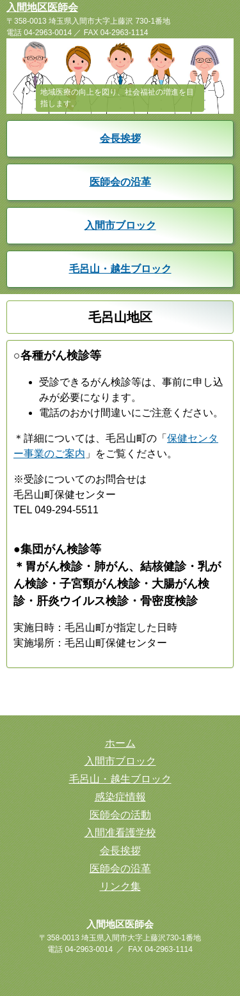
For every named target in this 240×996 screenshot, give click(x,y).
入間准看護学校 (120, 832)
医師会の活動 (120, 814)
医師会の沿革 (120, 181)
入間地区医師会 (42, 7)
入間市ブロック (120, 225)
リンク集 (120, 886)
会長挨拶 (120, 138)
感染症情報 (120, 796)
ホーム (120, 743)
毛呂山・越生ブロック (120, 268)
